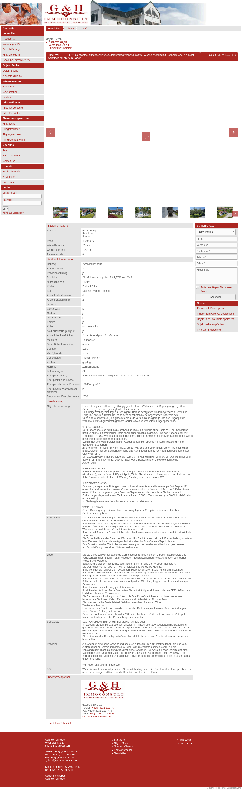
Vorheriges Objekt (59, 45)
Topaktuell (8, 86)
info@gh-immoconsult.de (96, 716)
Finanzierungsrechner (209, 329)
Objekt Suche (10, 70)
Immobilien (54, 28)
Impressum (9, 182)
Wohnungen (11, 44)
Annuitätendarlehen (14, 139)
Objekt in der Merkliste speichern (215, 319)
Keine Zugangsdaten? (13, 213)
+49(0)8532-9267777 (104, 707)
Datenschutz (186, 743)
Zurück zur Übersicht (60, 47)
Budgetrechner (11, 129)
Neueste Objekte (12, 76)
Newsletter (9, 176)
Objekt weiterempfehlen (210, 324)
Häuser (9, 38)
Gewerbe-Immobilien (16, 60)
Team (6, 150)
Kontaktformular (12, 171)
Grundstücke (12, 49)
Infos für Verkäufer (13, 107)
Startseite (8, 28)
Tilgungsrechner (12, 134)
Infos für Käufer (11, 113)
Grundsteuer (10, 91)
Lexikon (7, 97)
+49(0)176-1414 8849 (102, 713)
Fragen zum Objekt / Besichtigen (215, 313)
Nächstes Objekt (58, 42)
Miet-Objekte (12, 54)
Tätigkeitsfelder (11, 155)
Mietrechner (9, 123)
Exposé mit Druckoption (210, 308)
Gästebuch (9, 160)
